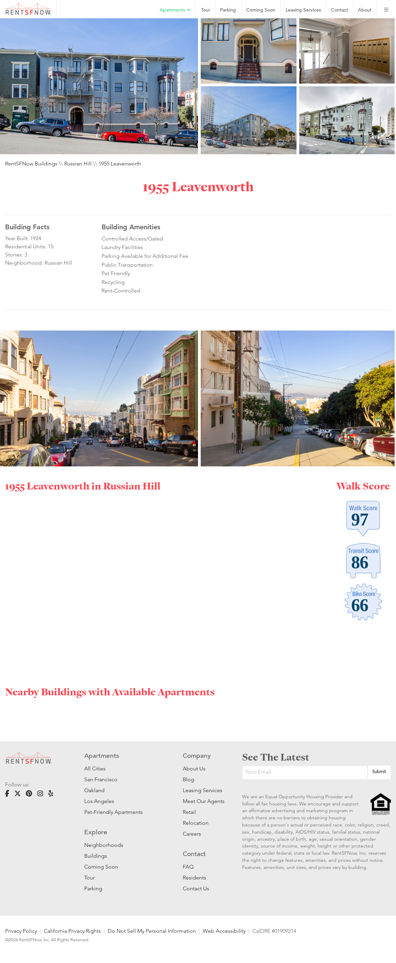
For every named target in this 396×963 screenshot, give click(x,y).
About (365, 10)
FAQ (188, 866)
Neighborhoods (103, 845)
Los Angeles (99, 801)
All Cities (95, 768)
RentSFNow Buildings (31, 163)
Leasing (303, 10)
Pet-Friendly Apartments (113, 812)
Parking (228, 10)
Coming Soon (260, 10)
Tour (205, 10)
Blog (188, 779)
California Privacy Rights (72, 931)
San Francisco (101, 779)
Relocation (196, 823)
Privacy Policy (21, 931)
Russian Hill (78, 163)
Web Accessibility (224, 931)
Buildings (95, 856)
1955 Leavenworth (119, 163)
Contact (339, 10)
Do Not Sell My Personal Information (152, 931)
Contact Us (196, 888)
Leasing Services (202, 790)
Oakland (94, 790)
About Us (194, 768)
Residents (194, 877)
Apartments (175, 10)
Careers (192, 834)
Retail (189, 812)
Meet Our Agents (202, 801)
